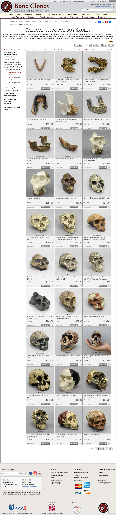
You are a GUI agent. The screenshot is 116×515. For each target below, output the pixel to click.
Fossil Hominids (47, 17)
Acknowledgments (56, 480)
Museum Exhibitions (57, 475)
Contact (54, 1)
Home (12, 21)
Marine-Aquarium (10, 99)
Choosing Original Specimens (59, 472)
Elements (39, 14)
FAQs (99, 478)
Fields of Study (14, 14)
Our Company (102, 14)
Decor (6, 109)
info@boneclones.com (103, 7)
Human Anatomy (16, 17)
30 (90, 45)
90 (97, 45)
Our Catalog (78, 480)
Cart (112, 1)
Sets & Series (72, 14)
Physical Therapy (9, 59)
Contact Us (101, 472)
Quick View (30, 88)
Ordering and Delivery (81, 472)
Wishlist (92, 1)
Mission (53, 478)
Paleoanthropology (61, 21)
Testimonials (102, 480)
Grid (103, 45)
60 (94, 45)
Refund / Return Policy (81, 478)
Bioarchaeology (9, 96)
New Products (87, 14)
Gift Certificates (65, 1)
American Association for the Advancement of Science (17, 513)
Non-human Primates (68, 17)
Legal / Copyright (56, 483)
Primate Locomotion (11, 62)
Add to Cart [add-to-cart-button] (45, 89)
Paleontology (88, 17)
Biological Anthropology (41, 21)
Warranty (77, 475)
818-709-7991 (106, 4)
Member (11, 504)
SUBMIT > (22, 473)
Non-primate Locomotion (12, 65)
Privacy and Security (104, 475)
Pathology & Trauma (55, 14)
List (110, 45)
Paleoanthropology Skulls (20, 25)
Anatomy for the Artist (11, 107)
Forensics (102, 17)
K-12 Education (9, 52)
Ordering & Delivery (80, 1)
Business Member (74, 504)
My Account (102, 1)
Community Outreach (104, 483)
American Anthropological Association (52, 513)
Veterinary (28, 14)
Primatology (9, 88)
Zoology (32, 17)
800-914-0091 (94, 4)
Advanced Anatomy (10, 54)
